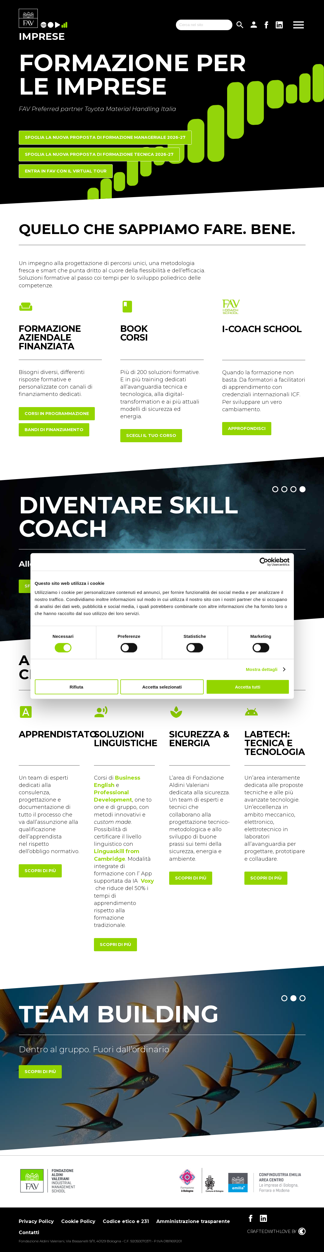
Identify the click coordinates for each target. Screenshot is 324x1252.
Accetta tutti (247, 686)
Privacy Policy (36, 1221)
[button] (275, 489)
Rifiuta (76, 686)
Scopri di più (40, 1071)
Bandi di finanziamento (54, 429)
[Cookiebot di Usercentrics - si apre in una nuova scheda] (263, 561)
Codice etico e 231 (126, 1221)
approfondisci (246, 428)
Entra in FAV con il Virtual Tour (66, 171)
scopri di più (40, 870)
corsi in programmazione (57, 413)
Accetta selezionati (162, 686)
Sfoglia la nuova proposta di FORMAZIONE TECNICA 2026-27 (99, 154)
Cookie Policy (78, 1221)
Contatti (29, 1232)
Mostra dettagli (261, 669)
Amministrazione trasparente (193, 1221)
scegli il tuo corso (151, 435)
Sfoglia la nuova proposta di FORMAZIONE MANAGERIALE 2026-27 (105, 137)
